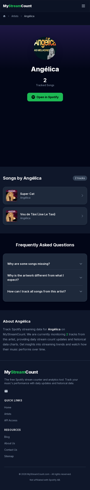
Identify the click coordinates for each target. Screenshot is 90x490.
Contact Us (10, 449)
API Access (10, 420)
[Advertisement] (45, 140)
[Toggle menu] (83, 6)
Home (7, 407)
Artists (14, 16)
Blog (7, 436)
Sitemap (9, 456)
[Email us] (6, 391)
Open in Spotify (45, 97)
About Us (9, 443)
